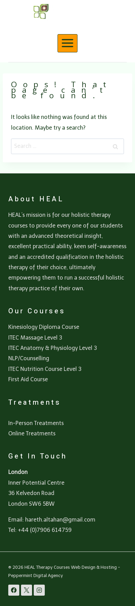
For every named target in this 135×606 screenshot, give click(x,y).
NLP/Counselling (28, 358)
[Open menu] (68, 43)
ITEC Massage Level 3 (35, 337)
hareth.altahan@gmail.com (60, 519)
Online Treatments (31, 433)
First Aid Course (28, 379)
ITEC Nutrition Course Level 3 (44, 369)
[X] (26, 590)
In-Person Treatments (36, 423)
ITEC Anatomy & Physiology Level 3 (52, 348)
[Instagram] (39, 590)
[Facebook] (13, 590)
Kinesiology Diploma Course (43, 327)
